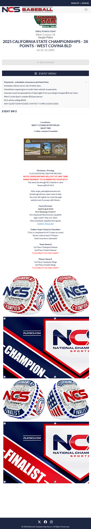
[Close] (86, 82)
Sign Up (75, 3)
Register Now (45, 62)
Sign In (85, 3)
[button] (45, 73)
